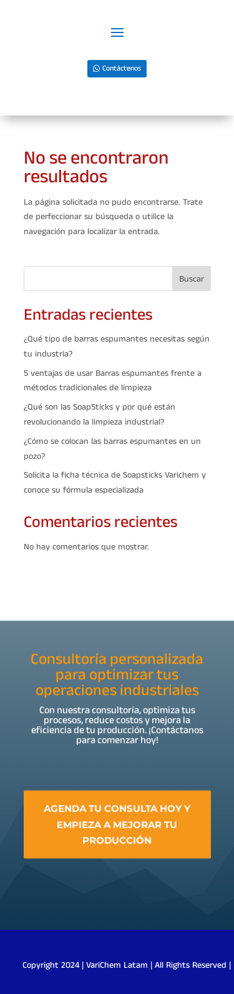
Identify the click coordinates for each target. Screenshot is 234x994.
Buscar (191, 279)
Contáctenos (121, 68)
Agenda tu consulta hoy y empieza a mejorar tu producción (117, 828)
